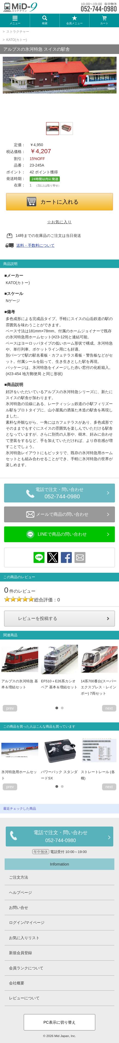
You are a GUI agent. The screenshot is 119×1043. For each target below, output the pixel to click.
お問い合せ (18, 907)
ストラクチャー (17, 32)
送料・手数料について (35, 245)
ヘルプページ (20, 892)
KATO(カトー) (16, 40)
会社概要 (16, 983)
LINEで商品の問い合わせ (56, 534)
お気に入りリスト (24, 938)
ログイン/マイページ (26, 922)
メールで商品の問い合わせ (57, 514)
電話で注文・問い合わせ (62, 494)
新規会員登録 (20, 953)
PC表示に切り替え (59, 1022)
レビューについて (24, 998)
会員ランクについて (26, 968)
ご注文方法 (18, 877)
